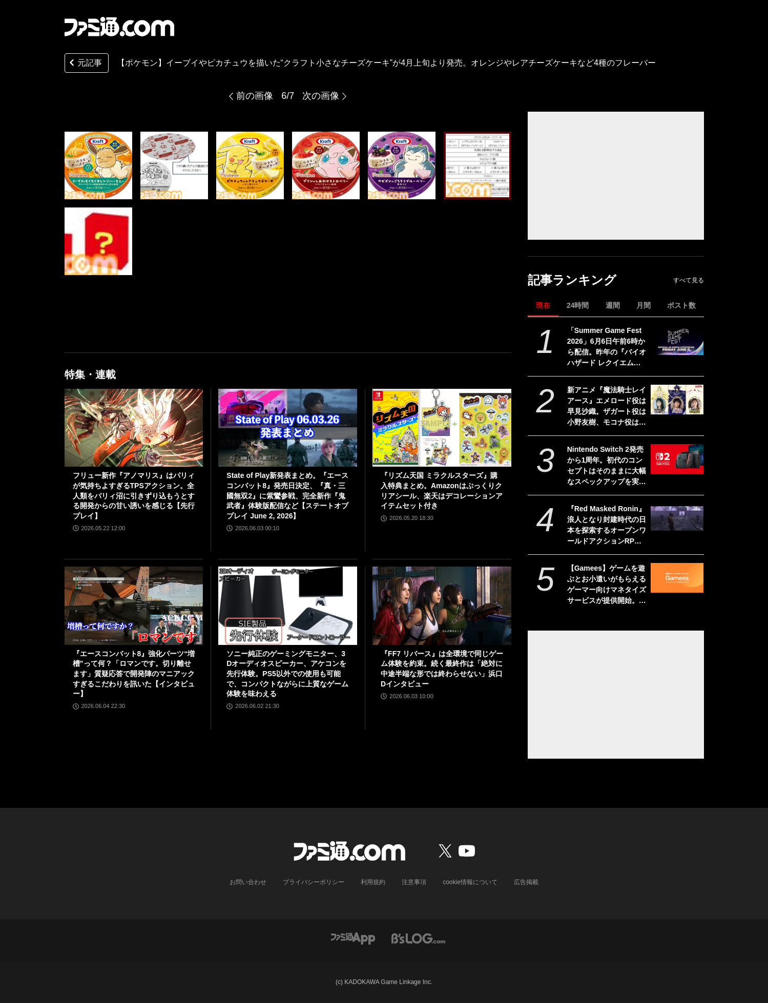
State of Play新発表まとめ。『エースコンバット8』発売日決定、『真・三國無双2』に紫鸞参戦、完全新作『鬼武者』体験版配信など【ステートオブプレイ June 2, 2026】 (287, 495)
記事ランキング (572, 280)
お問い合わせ (248, 882)
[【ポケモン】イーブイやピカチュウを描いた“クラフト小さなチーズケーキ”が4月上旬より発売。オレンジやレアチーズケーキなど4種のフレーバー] (98, 165)
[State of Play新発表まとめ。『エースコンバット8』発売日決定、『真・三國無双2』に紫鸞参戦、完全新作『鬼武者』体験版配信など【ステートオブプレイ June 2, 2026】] (287, 428)
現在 (543, 305)
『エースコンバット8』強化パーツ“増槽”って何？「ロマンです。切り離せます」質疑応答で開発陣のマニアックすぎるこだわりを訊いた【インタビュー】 (134, 674)
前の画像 (254, 96)
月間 (643, 305)
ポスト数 (681, 305)
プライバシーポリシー (313, 882)
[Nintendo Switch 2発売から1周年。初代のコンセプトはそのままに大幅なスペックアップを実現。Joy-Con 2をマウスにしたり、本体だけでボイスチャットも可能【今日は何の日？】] (677, 459)
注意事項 (414, 882)
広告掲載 (526, 882)
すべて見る (688, 280)
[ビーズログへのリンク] (418, 937)
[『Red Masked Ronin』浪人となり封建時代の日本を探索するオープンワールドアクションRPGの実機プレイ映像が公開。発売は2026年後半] (677, 518)
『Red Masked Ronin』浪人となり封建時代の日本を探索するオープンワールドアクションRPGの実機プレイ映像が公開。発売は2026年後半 (606, 526)
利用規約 (373, 882)
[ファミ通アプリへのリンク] (353, 937)
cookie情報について (470, 882)
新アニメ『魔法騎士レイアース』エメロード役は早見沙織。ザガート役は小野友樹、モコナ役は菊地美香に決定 (606, 407)
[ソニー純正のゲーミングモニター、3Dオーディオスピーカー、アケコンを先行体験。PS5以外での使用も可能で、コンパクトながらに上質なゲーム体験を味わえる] (287, 605)
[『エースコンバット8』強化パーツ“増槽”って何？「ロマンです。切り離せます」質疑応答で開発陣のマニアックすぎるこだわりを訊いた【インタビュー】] (134, 605)
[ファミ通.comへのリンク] (119, 26)
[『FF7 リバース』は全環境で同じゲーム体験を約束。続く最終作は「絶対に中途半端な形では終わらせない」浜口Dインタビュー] (441, 605)
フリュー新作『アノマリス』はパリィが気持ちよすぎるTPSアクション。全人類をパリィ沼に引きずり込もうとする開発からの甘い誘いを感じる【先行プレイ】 (134, 495)
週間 (613, 305)
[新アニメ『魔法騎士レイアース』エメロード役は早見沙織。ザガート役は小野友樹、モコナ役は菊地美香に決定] (677, 399)
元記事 (84, 63)
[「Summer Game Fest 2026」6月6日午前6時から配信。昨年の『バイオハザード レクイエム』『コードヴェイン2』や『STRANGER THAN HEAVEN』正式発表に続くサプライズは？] (677, 340)
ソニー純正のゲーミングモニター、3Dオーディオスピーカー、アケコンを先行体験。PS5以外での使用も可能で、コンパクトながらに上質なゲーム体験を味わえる (287, 674)
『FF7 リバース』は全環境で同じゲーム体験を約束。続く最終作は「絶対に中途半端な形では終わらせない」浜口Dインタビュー (442, 669)
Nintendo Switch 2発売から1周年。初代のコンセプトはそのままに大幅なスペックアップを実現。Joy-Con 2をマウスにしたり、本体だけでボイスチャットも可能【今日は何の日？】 (606, 466)
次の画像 (320, 96)
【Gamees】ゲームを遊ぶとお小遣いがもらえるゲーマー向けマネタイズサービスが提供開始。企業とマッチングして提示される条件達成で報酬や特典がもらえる (606, 585)
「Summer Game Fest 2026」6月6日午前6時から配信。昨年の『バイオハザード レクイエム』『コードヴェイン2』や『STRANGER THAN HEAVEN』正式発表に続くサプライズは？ (606, 347)
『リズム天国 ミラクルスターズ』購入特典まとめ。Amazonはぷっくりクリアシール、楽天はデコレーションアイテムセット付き (442, 490)
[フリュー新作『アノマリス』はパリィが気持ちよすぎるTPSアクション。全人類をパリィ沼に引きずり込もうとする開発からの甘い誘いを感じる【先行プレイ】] (134, 428)
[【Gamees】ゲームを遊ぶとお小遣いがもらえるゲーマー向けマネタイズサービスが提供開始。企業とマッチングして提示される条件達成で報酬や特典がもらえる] (677, 578)
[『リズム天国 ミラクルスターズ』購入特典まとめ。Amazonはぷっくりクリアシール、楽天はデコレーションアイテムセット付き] (441, 428)
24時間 (578, 305)
